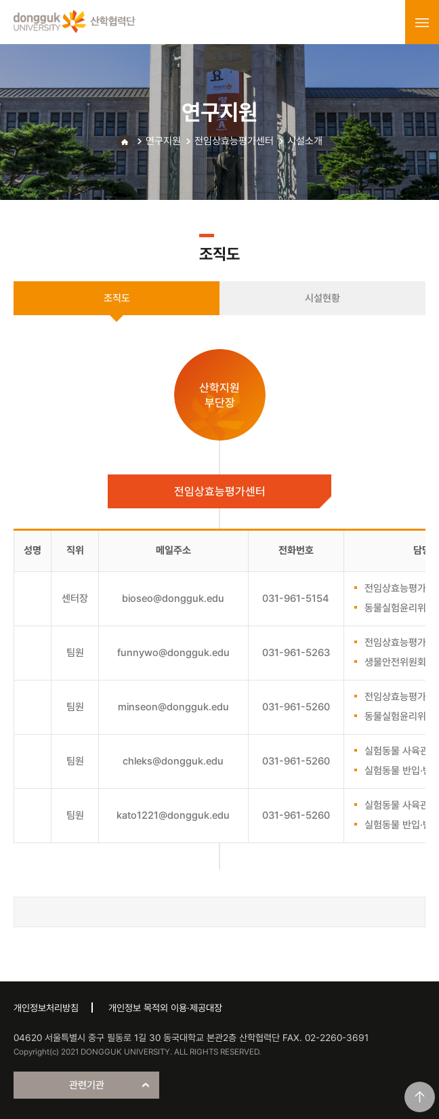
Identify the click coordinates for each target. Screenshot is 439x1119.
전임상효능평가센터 (234, 141)
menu (422, 22)
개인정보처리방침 (46, 1007)
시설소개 (304, 141)
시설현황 (322, 298)
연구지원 (163, 141)
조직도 (117, 298)
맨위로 (419, 1097)
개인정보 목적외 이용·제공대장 (165, 1007)
